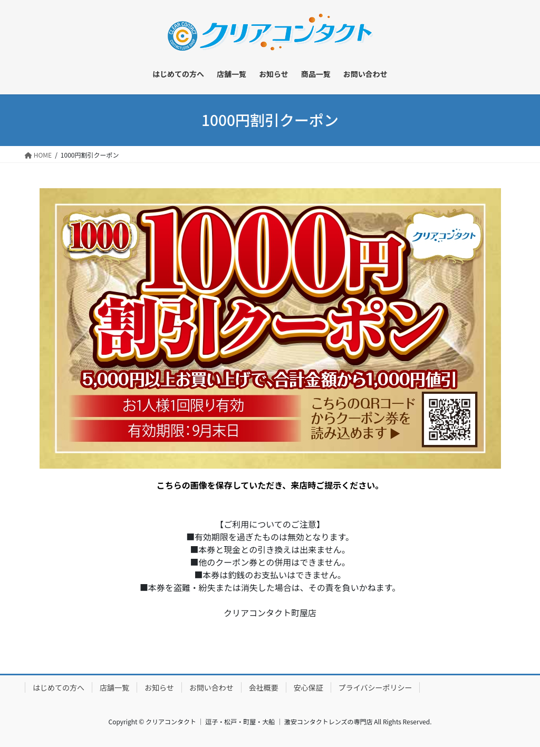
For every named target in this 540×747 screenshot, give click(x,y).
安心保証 (308, 687)
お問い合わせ (211, 687)
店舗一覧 (114, 687)
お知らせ (159, 687)
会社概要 (263, 687)
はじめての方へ (58, 687)
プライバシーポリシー (375, 687)
